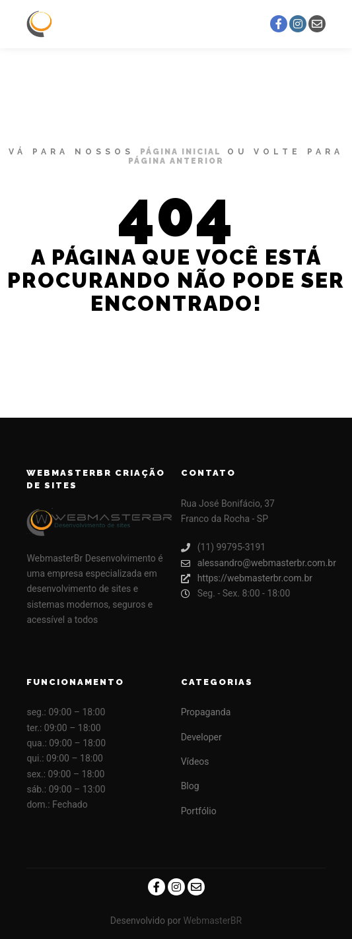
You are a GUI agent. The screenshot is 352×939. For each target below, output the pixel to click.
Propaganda (206, 712)
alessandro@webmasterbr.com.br (253, 563)
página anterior (176, 161)
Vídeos (195, 761)
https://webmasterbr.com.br (246, 578)
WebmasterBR (212, 920)
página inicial (180, 151)
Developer (201, 737)
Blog (190, 786)
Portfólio (199, 811)
